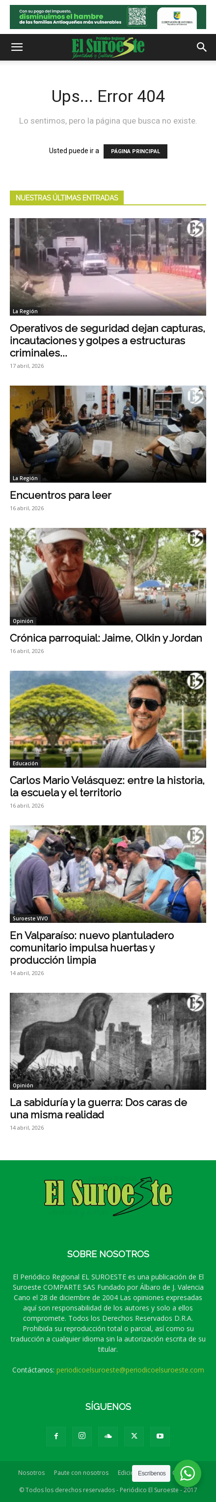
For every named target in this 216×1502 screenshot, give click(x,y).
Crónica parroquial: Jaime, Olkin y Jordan (106, 638)
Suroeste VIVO (30, 918)
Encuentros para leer (60, 495)
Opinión (23, 621)
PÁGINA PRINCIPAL (135, 151)
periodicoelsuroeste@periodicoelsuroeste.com (130, 1369)
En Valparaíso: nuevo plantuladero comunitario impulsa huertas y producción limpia (92, 947)
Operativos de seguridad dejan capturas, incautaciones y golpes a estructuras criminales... (107, 340)
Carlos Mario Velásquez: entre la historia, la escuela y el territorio (107, 786)
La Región (25, 311)
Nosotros (31, 1473)
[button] (16, 47)
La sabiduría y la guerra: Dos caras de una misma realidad (98, 1108)
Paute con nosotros (81, 1473)
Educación (25, 763)
